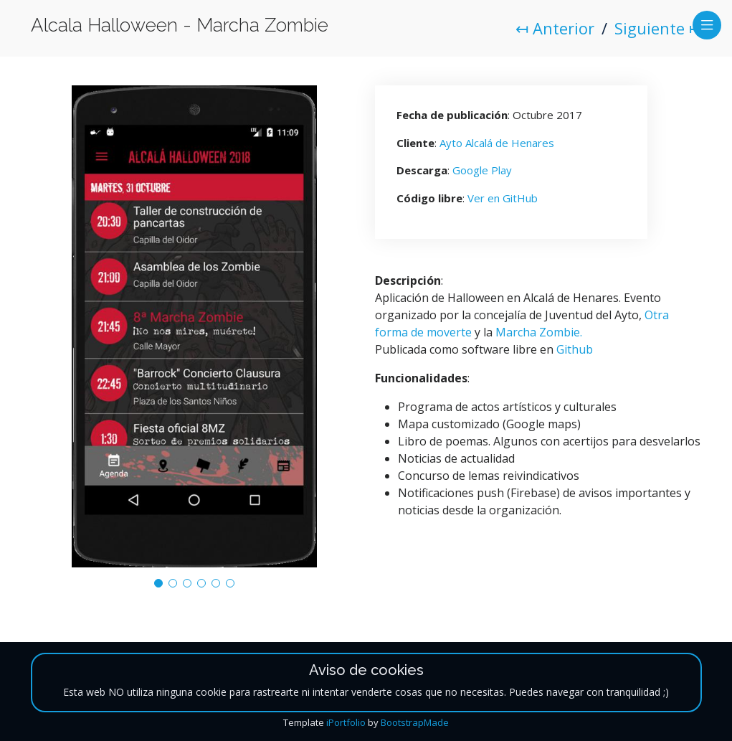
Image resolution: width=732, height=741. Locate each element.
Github (574, 349)
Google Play (482, 170)
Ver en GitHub (502, 198)
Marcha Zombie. (538, 332)
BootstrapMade (415, 722)
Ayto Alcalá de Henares (496, 143)
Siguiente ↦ (658, 28)
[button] (158, 583)
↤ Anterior (554, 28)
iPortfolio (346, 722)
